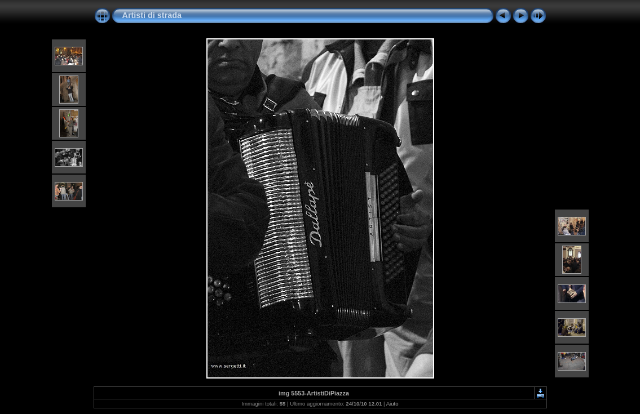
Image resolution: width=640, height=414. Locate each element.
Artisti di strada (152, 15)
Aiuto (392, 403)
